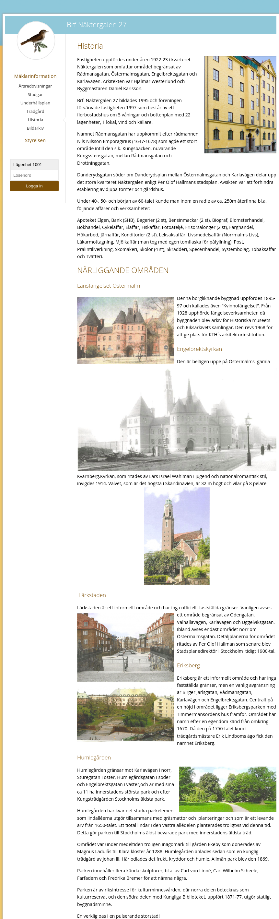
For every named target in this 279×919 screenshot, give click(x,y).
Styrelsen (35, 140)
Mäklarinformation (35, 76)
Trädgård (35, 111)
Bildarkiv (35, 128)
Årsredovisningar (35, 86)
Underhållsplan (35, 103)
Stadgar (35, 94)
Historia (35, 120)
